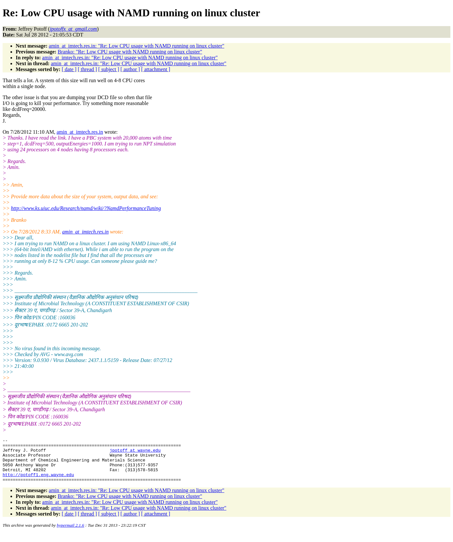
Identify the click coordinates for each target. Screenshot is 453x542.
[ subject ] (108, 69)
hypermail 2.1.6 (70, 534)
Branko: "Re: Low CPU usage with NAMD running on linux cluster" (130, 51)
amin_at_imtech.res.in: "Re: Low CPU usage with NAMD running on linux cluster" (136, 46)
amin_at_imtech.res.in (80, 132)
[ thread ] (87, 69)
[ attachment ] (155, 69)
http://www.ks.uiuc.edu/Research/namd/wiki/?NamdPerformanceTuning (86, 208)
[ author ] (130, 69)
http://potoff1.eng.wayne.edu (38, 482)
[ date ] (69, 69)
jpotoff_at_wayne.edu (135, 453)
